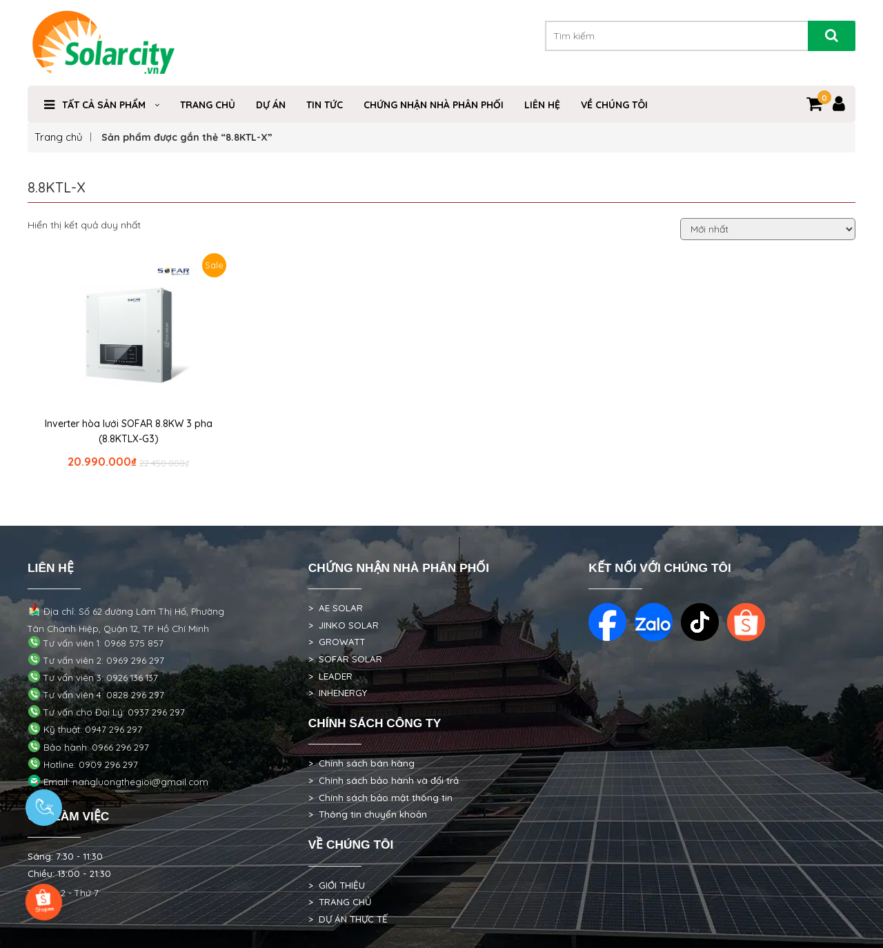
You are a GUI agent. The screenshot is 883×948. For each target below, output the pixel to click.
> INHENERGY (337, 692)
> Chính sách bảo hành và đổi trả (383, 780)
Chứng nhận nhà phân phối (434, 105)
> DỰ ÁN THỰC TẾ (348, 919)
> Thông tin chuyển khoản (367, 814)
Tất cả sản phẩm (104, 105)
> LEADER (330, 676)
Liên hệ (542, 105)
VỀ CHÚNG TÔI (614, 105)
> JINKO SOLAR (343, 625)
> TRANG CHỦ (339, 901)
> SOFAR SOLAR (345, 658)
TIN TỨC (324, 105)
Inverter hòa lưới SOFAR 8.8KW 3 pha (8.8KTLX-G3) (128, 431)
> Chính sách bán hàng (361, 763)
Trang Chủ (207, 105)
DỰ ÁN (271, 105)
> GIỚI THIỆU (336, 885)
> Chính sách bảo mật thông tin (380, 797)
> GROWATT (336, 641)
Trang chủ (58, 137)
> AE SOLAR (335, 607)
